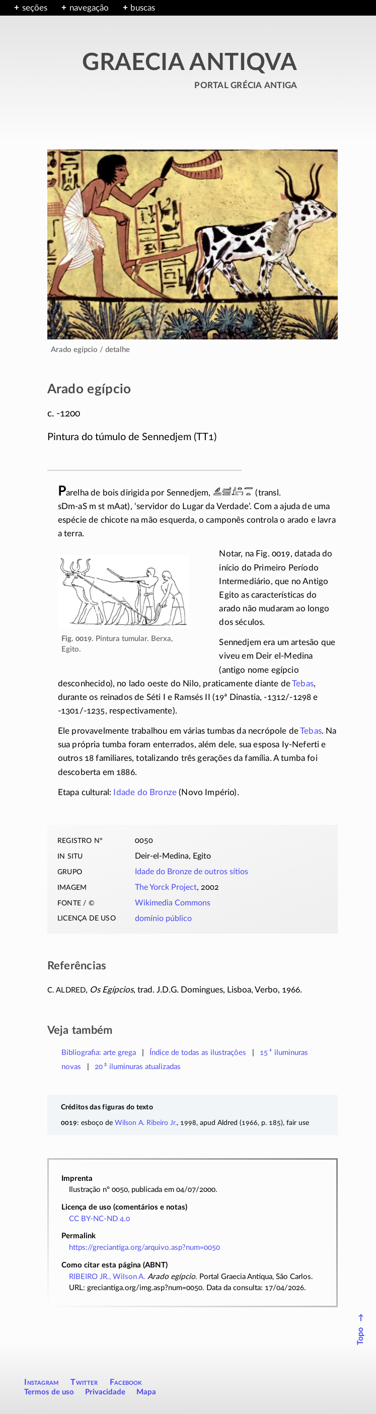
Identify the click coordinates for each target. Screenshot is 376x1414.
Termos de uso (49, 1392)
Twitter (83, 1382)
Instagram (41, 1382)
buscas (142, 8)
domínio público (163, 918)
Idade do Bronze (145, 792)
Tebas (303, 683)
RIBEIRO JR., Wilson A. (107, 1277)
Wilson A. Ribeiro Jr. (146, 1122)
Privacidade (105, 1392)
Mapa (146, 1392)
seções (34, 8)
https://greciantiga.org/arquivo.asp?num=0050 (144, 1247)
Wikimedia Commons (172, 903)
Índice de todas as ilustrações (197, 1052)
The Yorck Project (166, 887)
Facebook (126, 1382)
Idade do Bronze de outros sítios (191, 872)
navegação (89, 8)
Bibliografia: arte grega (98, 1052)
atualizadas (138, 1067)
